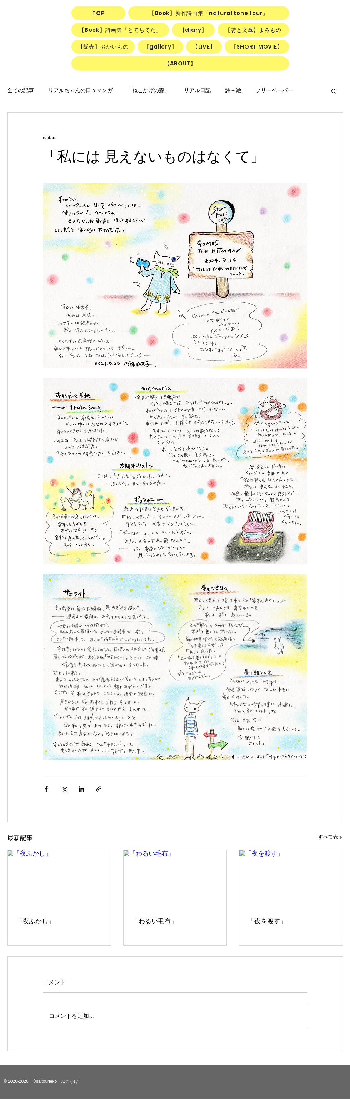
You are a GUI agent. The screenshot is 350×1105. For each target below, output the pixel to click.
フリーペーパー (274, 90)
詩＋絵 (233, 90)
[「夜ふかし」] (59, 879)
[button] (333, 91)
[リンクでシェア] (98, 789)
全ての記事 (20, 90)
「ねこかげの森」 (148, 90)
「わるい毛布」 (154, 921)
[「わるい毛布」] (175, 879)
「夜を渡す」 (267, 921)
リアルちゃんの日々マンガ (80, 90)
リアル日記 (197, 90)
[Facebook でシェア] (46, 789)
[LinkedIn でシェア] (81, 789)
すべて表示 (330, 837)
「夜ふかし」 (35, 921)
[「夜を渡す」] (290, 879)
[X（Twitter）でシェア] (63, 789)
